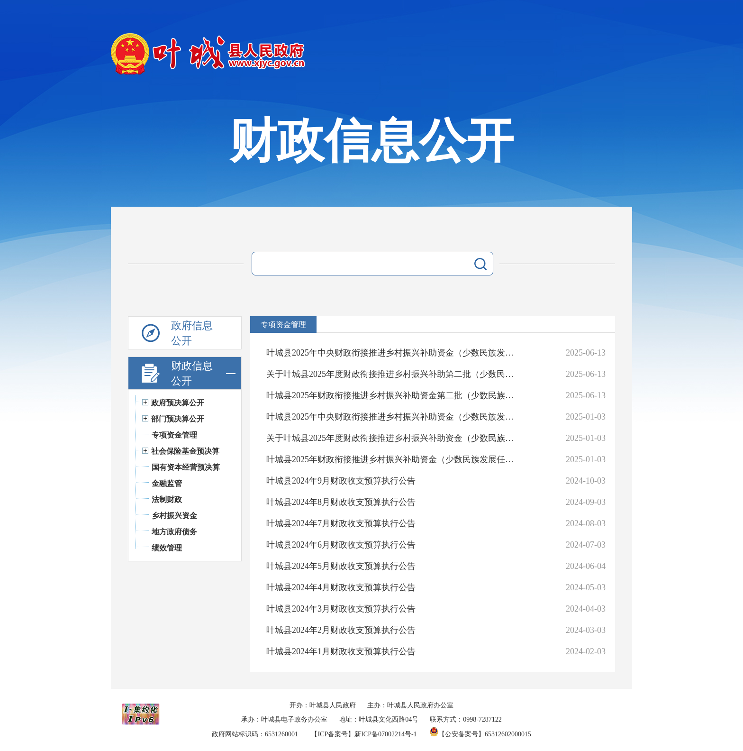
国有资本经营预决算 (186, 467)
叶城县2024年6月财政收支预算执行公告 (341, 545)
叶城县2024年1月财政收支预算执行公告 (341, 651)
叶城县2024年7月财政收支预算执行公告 (341, 523)
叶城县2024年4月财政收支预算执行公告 (341, 587)
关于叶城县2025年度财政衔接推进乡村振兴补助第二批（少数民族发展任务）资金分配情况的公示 (393, 374)
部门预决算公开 (177, 419)
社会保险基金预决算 (185, 451)
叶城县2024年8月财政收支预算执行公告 (341, 502)
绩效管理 (167, 548)
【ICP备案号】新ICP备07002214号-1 (364, 734)
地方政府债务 (174, 532)
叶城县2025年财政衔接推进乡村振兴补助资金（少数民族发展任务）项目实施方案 (393, 459)
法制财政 (167, 499)
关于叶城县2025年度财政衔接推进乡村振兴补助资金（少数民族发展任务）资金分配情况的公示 (393, 438)
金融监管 (167, 483)
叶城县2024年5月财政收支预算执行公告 (341, 566)
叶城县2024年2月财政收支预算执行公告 (341, 630)
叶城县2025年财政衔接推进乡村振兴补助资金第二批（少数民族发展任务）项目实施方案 (393, 395)
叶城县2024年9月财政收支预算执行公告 (341, 480)
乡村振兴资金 (174, 516)
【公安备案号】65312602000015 (480, 734)
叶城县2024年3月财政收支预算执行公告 (341, 609)
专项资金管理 (174, 435)
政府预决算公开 (177, 403)
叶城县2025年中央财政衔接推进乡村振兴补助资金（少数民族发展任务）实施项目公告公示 (393, 352)
